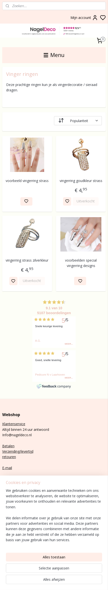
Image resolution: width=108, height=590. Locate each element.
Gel (4, 532)
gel (11, 526)
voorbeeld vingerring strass (27, 180)
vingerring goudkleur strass (81, 180)
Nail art (8, 537)
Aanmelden (15, 509)
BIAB (6, 521)
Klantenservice (13, 423)
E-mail (7, 467)
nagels (16, 521)
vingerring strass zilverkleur (27, 260)
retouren (9, 456)
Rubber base (12, 548)
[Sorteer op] (78, 120)
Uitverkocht (86, 201)
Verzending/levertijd (17, 451)
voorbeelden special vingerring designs (81, 263)
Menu (54, 55)
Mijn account (84, 18)
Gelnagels (10, 543)
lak (9, 532)
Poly (5, 526)
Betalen (8, 446)
